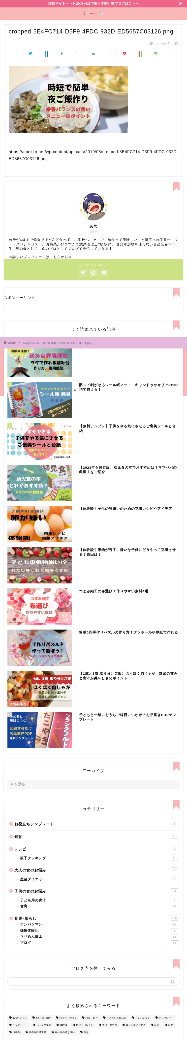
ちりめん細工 (99, 936)
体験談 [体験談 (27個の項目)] (63, 1025)
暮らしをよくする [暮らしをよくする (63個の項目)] (136, 1025)
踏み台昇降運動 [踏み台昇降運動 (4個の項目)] (37, 1032)
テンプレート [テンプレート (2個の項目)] (166, 1017)
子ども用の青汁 (99, 900)
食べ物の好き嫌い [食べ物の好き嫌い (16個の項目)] (65, 1032)
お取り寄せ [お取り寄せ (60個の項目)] (91, 1017)
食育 (99, 906)
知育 (96, 836)
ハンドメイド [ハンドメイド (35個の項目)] (20, 1025)
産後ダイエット (99, 879)
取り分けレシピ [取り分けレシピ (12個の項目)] (85, 1025)
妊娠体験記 (99, 930)
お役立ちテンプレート (96, 823)
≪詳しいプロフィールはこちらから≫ (40, 257)
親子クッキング (99, 858)
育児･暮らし (96, 918)
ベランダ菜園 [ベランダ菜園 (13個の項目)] (43, 1025)
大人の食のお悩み (96, 869)
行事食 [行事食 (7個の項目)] (16, 1032)
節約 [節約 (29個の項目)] (170, 1025)
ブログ (99, 942)
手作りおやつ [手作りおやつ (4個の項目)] (109, 1025)
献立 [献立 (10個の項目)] (156, 1025)
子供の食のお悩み (96, 890)
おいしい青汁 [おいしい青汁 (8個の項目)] (43, 1017)
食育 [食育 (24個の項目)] (86, 1032)
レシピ (96, 848)
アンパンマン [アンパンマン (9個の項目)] (142, 1017)
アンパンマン (99, 924)
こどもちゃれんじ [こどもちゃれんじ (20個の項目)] (116, 1017)
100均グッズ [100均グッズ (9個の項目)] (20, 1017)
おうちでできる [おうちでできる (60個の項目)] (68, 1017)
